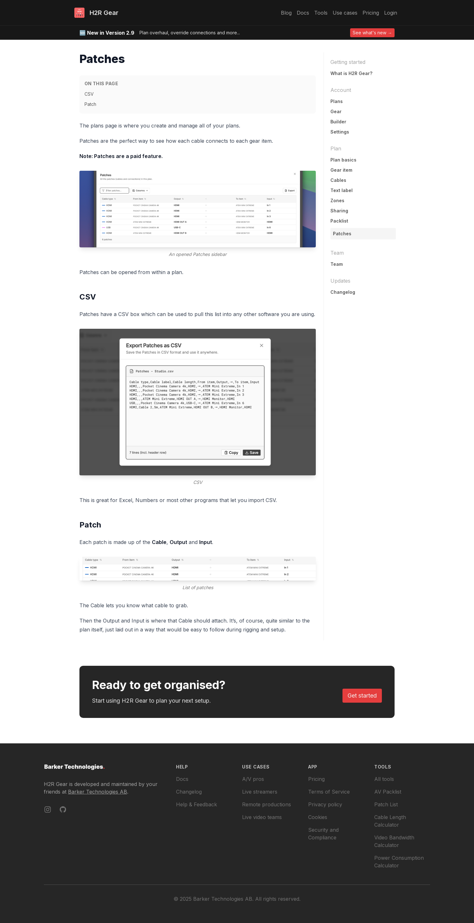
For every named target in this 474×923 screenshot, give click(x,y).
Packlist (339, 221)
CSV (89, 94)
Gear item (341, 170)
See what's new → (372, 32)
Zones (337, 200)
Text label (341, 190)
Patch (90, 104)
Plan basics (343, 159)
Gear (336, 111)
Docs (182, 779)
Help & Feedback (196, 804)
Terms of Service (329, 792)
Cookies (317, 817)
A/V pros (253, 779)
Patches (342, 233)
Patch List (386, 804)
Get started (362, 695)
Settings (339, 131)
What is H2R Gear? (351, 73)
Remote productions (266, 804)
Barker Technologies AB (97, 792)
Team (336, 264)
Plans (336, 101)
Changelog (342, 292)
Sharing (339, 210)
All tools (384, 779)
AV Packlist (387, 792)
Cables (338, 180)
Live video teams (262, 817)
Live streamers (259, 792)
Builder (338, 121)
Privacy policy (325, 804)
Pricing (316, 779)
